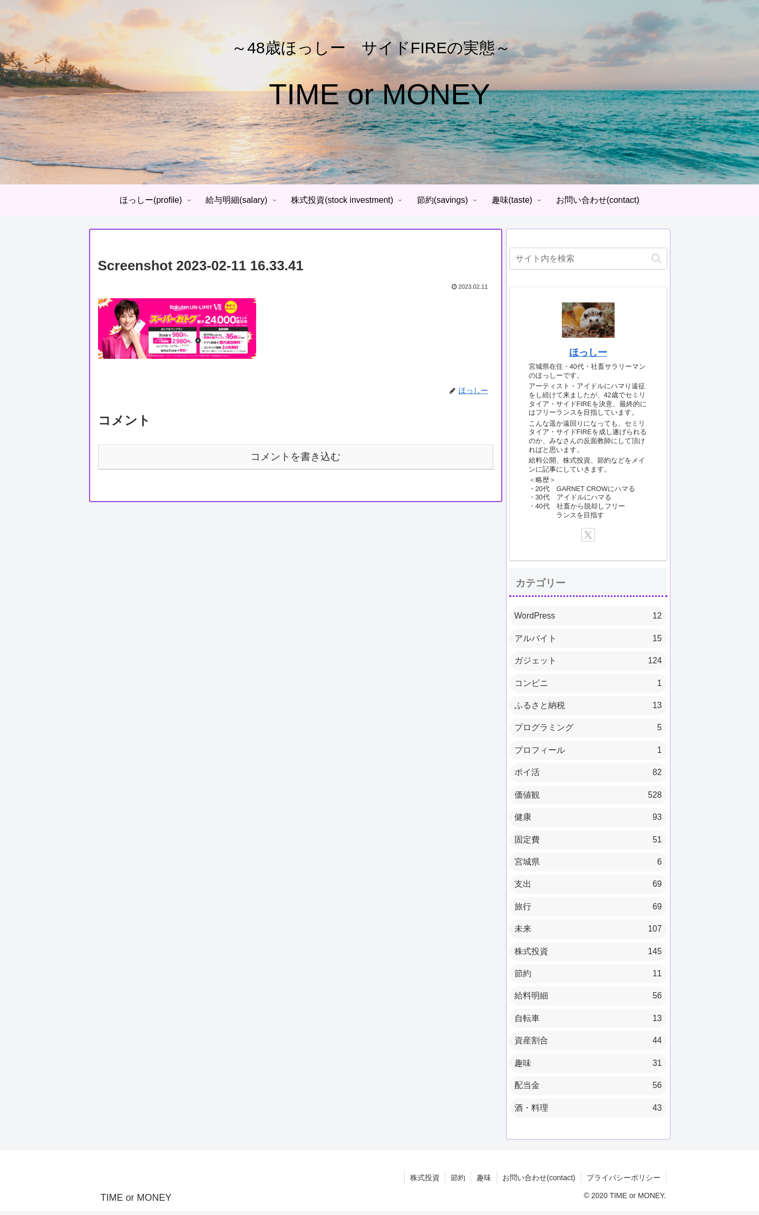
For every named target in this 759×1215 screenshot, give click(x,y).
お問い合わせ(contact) (538, 1182)
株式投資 (425, 1182)
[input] (588, 259)
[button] (656, 258)
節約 (458, 1182)
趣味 (483, 1182)
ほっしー (588, 352)
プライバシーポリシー (623, 1182)
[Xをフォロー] (588, 535)
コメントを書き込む (295, 456)
